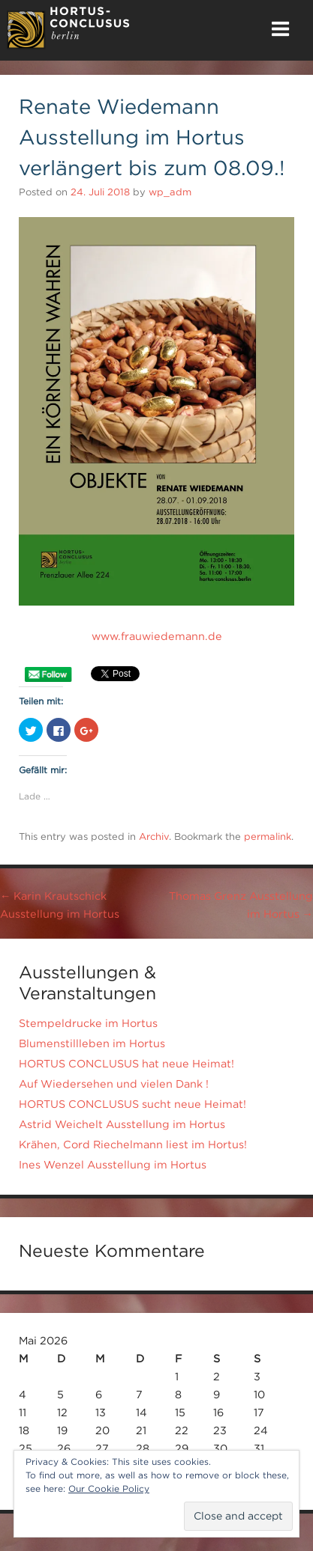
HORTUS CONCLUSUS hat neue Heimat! (126, 1064)
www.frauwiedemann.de (157, 636)
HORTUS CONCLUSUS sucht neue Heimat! (132, 1104)
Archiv (154, 836)
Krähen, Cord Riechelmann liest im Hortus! (133, 1145)
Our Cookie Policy (108, 1488)
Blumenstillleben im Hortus (92, 1043)
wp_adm (170, 192)
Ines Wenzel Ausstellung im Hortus (112, 1165)
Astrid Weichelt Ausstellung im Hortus (122, 1124)
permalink (267, 836)
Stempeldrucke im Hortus (88, 1023)
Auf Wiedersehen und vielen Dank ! (114, 1084)
